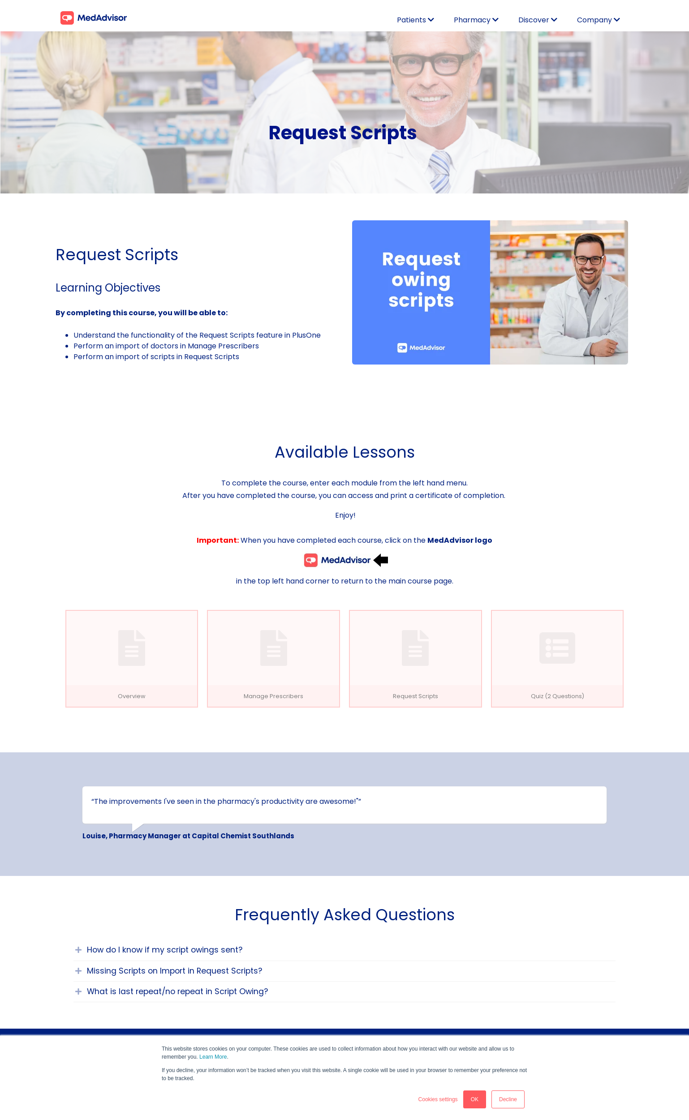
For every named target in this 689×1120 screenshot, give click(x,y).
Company (594, 20)
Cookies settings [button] (438, 1099)
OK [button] (474, 1099)
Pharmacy (472, 20)
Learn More (213, 1057)
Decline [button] (508, 1099)
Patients (412, 20)
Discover (533, 20)
